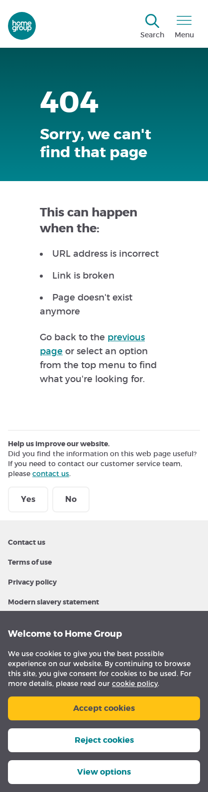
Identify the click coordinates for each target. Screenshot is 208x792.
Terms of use (30, 562)
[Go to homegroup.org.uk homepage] (22, 26)
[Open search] (152, 27)
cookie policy (135, 683)
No (71, 499)
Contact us (26, 542)
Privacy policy (32, 582)
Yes (28, 499)
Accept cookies (104, 708)
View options (104, 772)
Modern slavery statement (53, 601)
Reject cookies (104, 740)
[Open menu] (184, 27)
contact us (50, 473)
